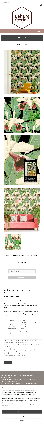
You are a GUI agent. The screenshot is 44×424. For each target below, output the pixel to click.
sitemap (20, 417)
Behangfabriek (39, 31)
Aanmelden (5, 407)
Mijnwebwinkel (22, 420)
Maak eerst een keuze (22, 277)
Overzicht (8, 363)
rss (24, 417)
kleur (10, 268)
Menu (22, 37)
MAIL (8, 305)
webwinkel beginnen (31, 417)
